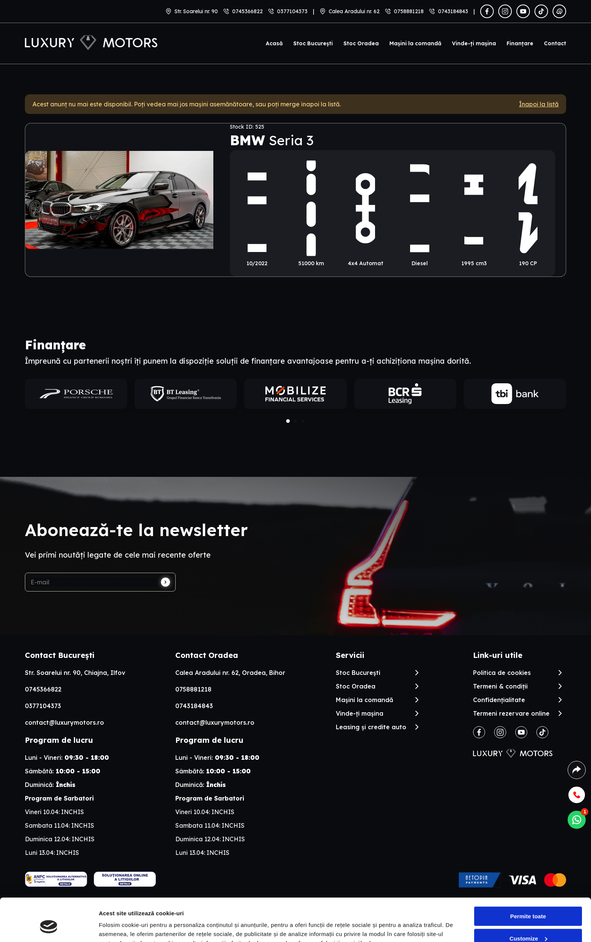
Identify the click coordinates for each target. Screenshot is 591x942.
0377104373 (292, 11)
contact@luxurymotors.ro (64, 722)
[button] (288, 421)
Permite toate (528, 879)
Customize (528, 901)
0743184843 (453, 11)
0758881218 (409, 11)
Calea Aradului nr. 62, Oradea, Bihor (230, 672)
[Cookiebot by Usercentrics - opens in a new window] (49, 927)
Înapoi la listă (539, 104)
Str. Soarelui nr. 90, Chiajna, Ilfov (75, 672)
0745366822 (247, 11)
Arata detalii (115, 927)
